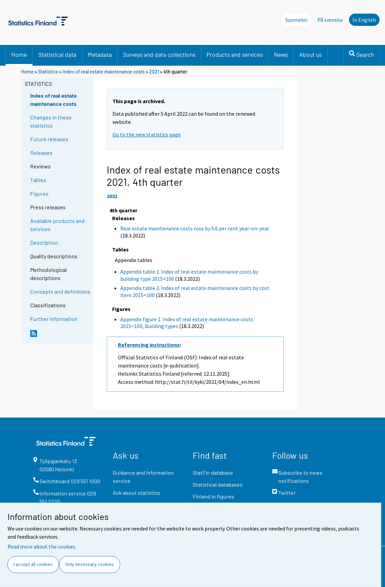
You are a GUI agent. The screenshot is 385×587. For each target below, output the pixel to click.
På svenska (330, 19)
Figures (39, 193)
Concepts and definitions (60, 291)
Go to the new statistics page (146, 134)
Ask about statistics (136, 492)
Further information (53, 318)
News (281, 54)
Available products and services (57, 224)
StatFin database (213, 472)
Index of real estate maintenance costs (104, 72)
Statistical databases (218, 484)
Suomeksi (296, 19)
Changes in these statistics (51, 121)
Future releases (49, 139)
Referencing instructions (149, 344)
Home (19, 54)
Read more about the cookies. (41, 546)
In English (364, 19)
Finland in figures (213, 496)
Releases (41, 152)
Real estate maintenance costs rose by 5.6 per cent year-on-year (194, 228)
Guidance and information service (143, 476)
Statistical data (57, 54)
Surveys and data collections (159, 54)
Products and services (235, 54)
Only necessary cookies (89, 564)
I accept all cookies (33, 564)
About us (310, 54)
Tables (38, 180)
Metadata (100, 54)
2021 (154, 72)
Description (44, 242)
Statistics (48, 72)
